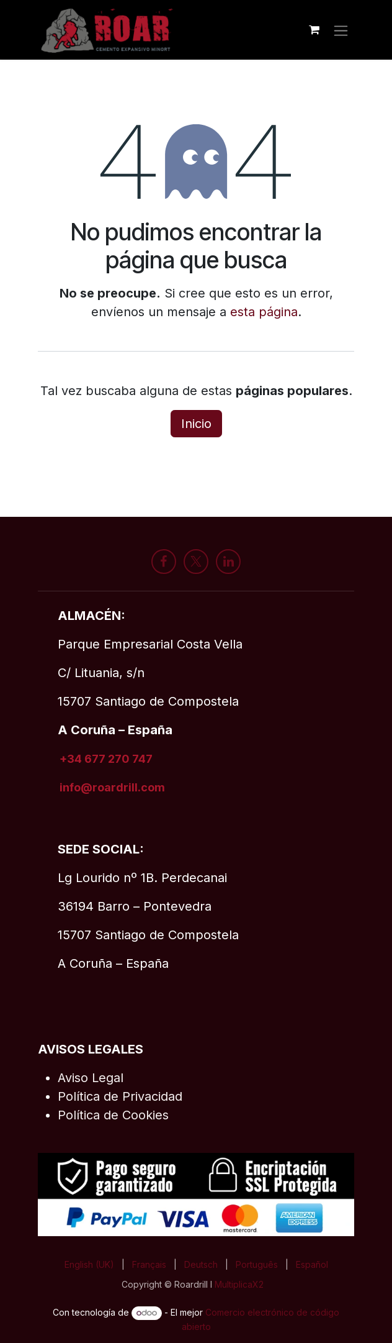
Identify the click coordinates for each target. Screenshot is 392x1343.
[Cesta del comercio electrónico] (313, 29)
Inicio (196, 423)
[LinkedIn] (228, 561)
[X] (196, 561)
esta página (264, 311)
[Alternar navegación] (340, 29)
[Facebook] (163, 561)
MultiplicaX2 (240, 1284)
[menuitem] (89, 1264)
